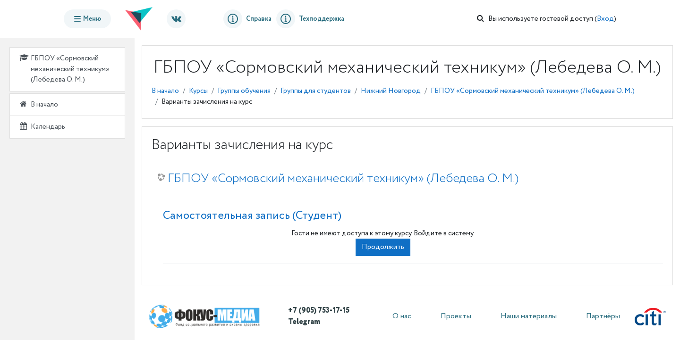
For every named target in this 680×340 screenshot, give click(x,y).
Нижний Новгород (391, 91)
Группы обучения (244, 91)
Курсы (198, 91)
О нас (401, 316)
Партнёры (603, 316)
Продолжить (383, 247)
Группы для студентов (315, 91)
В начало (165, 91)
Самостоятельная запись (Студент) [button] (252, 215)
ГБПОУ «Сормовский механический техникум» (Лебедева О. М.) (533, 91)
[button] (480, 19)
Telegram (304, 321)
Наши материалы (529, 316)
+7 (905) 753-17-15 (318, 310)
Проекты (456, 316)
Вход (605, 19)
